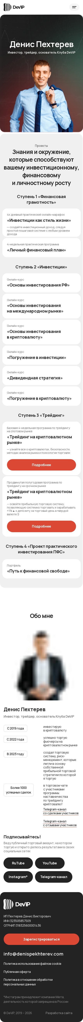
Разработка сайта (59, 1013)
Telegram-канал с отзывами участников (60, 823)
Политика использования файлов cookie (32, 963)
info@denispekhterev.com (33, 954)
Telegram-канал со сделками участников (61, 811)
